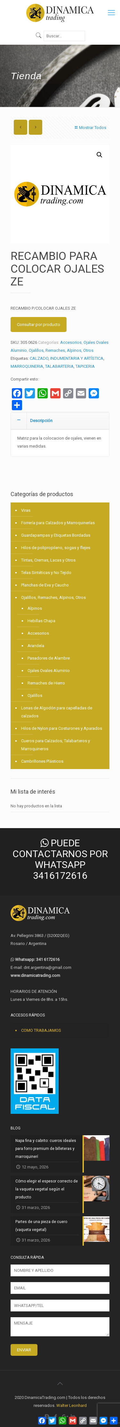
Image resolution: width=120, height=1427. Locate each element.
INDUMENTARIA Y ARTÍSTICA (76, 358)
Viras (25, 510)
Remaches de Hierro (46, 683)
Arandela (36, 645)
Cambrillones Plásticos (42, 761)
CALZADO (39, 358)
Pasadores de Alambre (49, 658)
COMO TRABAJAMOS (41, 1030)
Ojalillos (35, 695)
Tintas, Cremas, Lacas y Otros (48, 560)
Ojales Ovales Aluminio (49, 670)
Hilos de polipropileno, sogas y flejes (55, 547)
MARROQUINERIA (27, 366)
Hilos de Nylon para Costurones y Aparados (61, 728)
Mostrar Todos (89, 127)
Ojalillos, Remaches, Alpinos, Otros (61, 350)
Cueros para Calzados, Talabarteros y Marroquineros (55, 744)
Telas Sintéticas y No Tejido (46, 572)
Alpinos (35, 608)
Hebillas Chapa (41, 620)
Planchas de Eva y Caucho (45, 585)
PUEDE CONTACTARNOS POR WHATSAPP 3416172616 (60, 859)
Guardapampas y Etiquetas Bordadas (55, 535)
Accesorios (71, 342)
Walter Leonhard (71, 1405)
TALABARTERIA (59, 366)
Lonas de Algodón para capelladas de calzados (56, 712)
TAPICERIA (85, 366)
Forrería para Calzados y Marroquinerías (58, 522)
